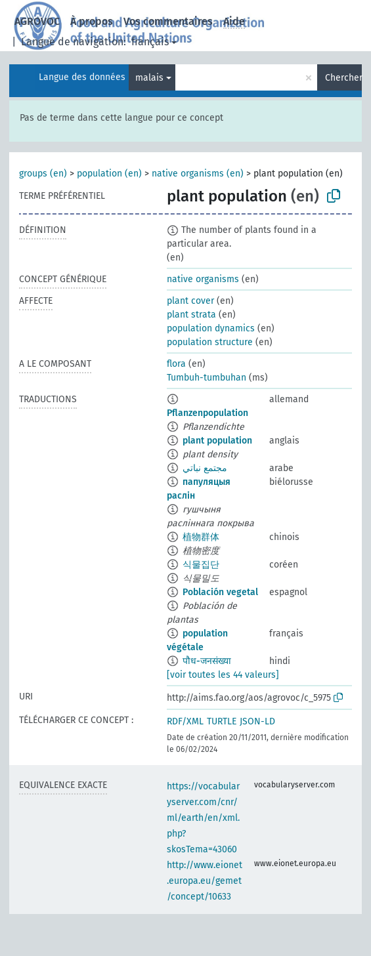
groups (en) (43, 173)
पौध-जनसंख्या (207, 661)
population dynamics (211, 328)
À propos (91, 21)
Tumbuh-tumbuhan (206, 377)
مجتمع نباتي (205, 468)
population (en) (109, 173)
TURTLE (221, 721)
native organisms (203, 279)
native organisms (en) (198, 173)
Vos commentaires (168, 21)
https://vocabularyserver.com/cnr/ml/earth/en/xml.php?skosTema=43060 (203, 818)
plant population (217, 440)
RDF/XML (185, 721)
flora (176, 363)
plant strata (191, 314)
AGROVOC (37, 21)
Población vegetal (220, 592)
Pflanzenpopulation (207, 413)
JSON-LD (257, 721)
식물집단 (201, 564)
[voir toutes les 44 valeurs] (223, 674)
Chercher (343, 77)
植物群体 (201, 537)
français (150, 41)
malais (149, 77)
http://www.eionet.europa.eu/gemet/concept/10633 (204, 881)
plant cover (190, 300)
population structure (210, 342)
